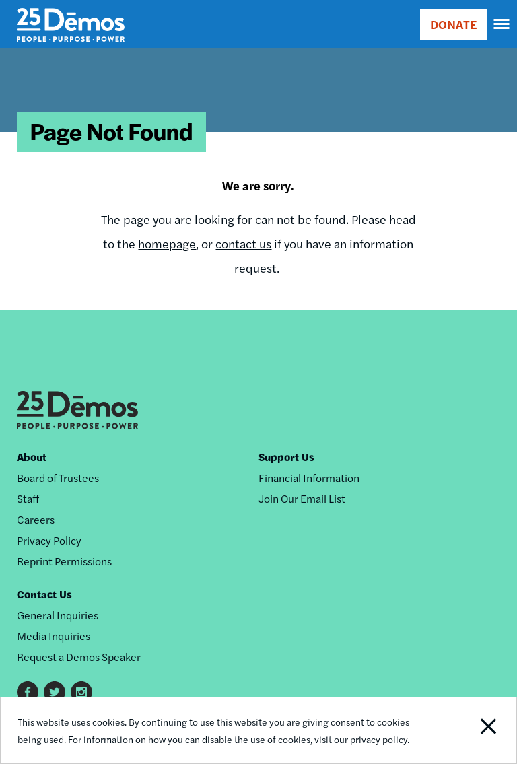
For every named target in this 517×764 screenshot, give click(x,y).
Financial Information (308, 477)
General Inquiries (57, 615)
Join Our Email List (301, 498)
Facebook (27, 692)
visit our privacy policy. (361, 739)
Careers (36, 519)
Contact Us (44, 594)
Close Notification (467, 730)
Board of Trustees (58, 477)
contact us (243, 243)
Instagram (81, 692)
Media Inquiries (53, 636)
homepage (167, 243)
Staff (28, 498)
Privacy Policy (49, 540)
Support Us (286, 456)
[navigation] (502, 24)
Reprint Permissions (64, 561)
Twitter (54, 692)
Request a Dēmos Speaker (79, 656)
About (31, 456)
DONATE (453, 23)
